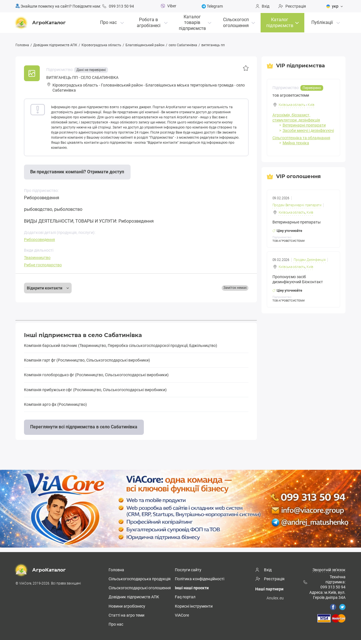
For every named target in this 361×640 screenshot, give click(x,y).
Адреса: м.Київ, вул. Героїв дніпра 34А (327, 594)
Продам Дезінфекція (310, 259)
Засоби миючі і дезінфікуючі (308, 130)
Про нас (108, 22)
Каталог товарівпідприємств (192, 21)
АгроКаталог (41, 22)
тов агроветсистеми (290, 95)
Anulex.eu (275, 597)
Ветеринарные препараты (296, 222)
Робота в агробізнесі (148, 22)
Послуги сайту (188, 569)
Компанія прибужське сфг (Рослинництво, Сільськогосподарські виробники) (95, 389)
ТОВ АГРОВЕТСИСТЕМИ (288, 240)
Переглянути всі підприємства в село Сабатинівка (83, 426)
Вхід (262, 6)
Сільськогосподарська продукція (140, 578)
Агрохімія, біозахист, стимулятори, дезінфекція (296, 117)
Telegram (212, 6)
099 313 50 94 (118, 6)
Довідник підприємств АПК (55, 45)
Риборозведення (39, 239)
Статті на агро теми (126, 615)
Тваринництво (37, 257)
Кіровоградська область (101, 45)
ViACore (182, 615)
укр (332, 6)
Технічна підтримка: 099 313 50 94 (324, 581)
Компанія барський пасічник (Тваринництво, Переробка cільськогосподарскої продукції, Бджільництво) (120, 345)
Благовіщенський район (145, 45)
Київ (311, 105)
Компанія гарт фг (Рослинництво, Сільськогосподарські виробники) (87, 360)
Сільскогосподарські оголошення (140, 588)
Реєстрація (292, 6)
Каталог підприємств (279, 22)
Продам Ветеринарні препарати (297, 205)
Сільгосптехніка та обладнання (301, 137)
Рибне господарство (43, 265)
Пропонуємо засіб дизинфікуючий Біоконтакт (297, 279)
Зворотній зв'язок (328, 569)
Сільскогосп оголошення (236, 22)
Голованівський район (122, 85)
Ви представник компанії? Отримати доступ (77, 171)
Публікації (322, 22)
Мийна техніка (296, 142)
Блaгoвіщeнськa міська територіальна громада (190, 85)
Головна (22, 45)
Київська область (292, 105)
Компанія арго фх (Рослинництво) (55, 404)
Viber (167, 6)
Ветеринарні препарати (304, 125)
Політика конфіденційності (199, 578)
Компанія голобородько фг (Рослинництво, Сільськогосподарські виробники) (96, 375)
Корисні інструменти (194, 606)
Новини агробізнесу (127, 606)
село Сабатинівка (183, 45)
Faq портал (185, 597)
